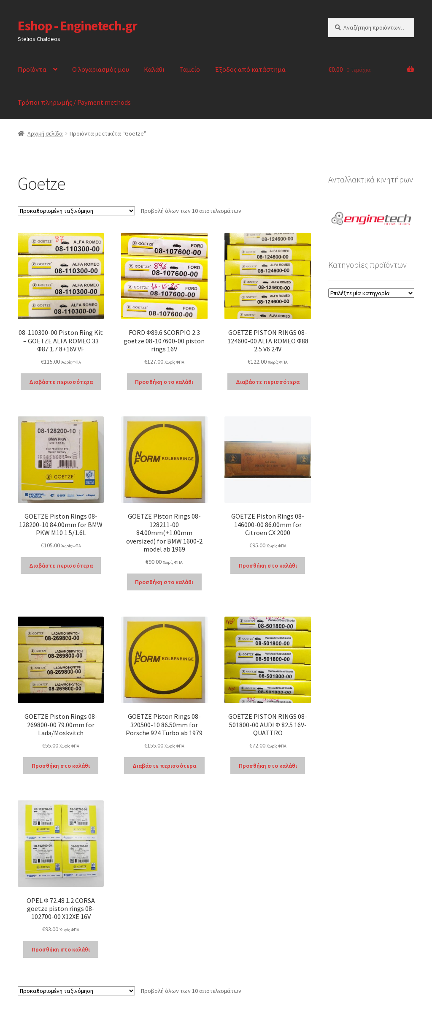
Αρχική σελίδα (45, 133)
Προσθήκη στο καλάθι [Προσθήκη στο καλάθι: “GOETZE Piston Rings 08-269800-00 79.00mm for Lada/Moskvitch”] (61, 765)
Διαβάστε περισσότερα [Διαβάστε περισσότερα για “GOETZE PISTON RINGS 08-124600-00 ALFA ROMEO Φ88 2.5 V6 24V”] (268, 382)
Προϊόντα (32, 69)
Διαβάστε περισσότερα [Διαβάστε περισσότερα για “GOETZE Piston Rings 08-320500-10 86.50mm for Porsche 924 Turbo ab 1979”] (164, 765)
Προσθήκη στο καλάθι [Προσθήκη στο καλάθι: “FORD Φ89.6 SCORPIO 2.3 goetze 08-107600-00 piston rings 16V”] (164, 382)
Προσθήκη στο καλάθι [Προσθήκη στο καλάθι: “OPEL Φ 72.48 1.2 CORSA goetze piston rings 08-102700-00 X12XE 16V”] (61, 949)
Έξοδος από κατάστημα (250, 69)
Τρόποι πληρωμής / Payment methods (74, 102)
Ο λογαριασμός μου (100, 69)
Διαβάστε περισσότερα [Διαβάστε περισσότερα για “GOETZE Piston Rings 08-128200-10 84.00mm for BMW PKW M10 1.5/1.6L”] (61, 565)
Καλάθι (154, 69)
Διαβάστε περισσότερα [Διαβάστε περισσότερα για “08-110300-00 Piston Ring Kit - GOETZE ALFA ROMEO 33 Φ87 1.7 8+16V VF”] (61, 382)
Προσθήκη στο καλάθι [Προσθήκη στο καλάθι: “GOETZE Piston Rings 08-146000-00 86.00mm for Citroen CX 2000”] (268, 565)
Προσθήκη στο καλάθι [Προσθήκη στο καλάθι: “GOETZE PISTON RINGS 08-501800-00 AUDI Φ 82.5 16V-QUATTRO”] (268, 765)
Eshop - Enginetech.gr (77, 25)
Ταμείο (189, 69)
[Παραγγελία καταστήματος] (76, 210)
